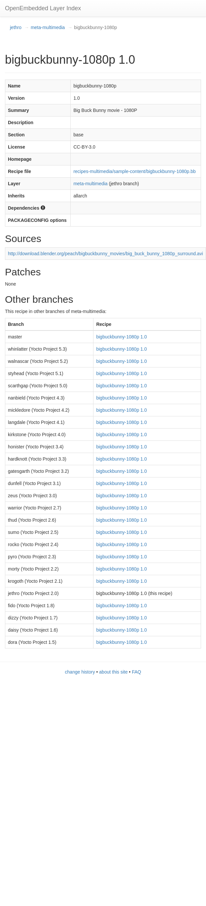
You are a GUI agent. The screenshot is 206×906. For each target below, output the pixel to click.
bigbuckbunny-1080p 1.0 (121, 336)
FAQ (136, 672)
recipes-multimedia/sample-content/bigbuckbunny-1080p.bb (134, 171)
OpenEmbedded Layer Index (43, 8)
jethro (15, 27)
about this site (113, 672)
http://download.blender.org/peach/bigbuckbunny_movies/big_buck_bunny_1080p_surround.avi (105, 253)
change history (80, 672)
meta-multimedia (48, 27)
